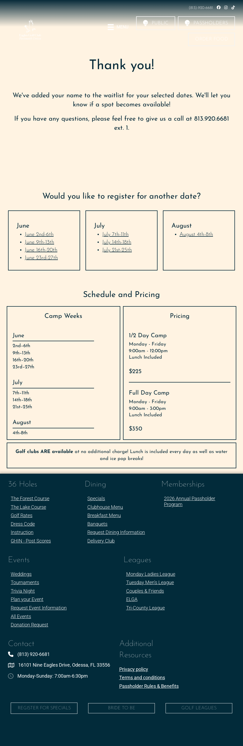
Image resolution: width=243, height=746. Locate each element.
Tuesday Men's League (150, 582)
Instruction (22, 532)
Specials (96, 498)
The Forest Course (30, 498)
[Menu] (118, 27)
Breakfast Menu (104, 515)
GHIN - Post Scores (31, 541)
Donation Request (29, 625)
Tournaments (25, 582)
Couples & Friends (145, 591)
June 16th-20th (41, 250)
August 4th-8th (196, 234)
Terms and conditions (142, 677)
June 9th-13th (39, 242)
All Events (21, 616)
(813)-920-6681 (201, 8)
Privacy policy (133, 669)
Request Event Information (39, 608)
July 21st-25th (117, 250)
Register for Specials (44, 708)
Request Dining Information (116, 532)
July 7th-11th (115, 234)
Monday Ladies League (150, 574)
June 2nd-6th (39, 234)
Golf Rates (21, 515)
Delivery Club (101, 541)
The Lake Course (28, 507)
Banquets (97, 524)
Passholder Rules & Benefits (149, 686)
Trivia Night (23, 591)
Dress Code (23, 524)
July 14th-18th (116, 242)
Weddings (21, 574)
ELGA (131, 599)
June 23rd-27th (41, 258)
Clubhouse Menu (105, 507)
